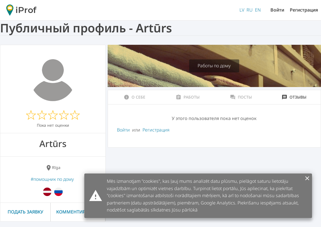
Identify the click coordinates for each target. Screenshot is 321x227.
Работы (188, 97)
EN (258, 10)
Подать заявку (25, 212)
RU (250, 10)
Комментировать (78, 212)
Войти (277, 10)
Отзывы (294, 97)
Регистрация (304, 10)
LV (241, 10)
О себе (134, 97)
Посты (241, 97)
